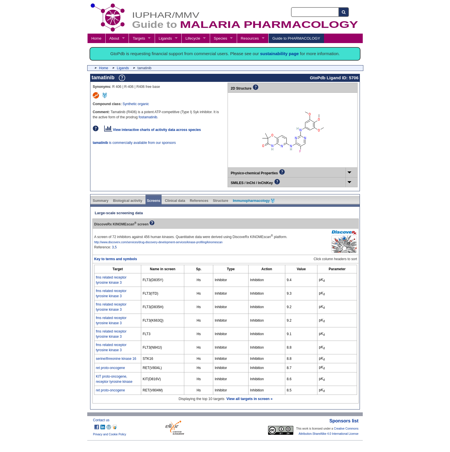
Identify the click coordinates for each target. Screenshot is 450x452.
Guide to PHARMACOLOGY (296, 38)
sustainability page (279, 53)
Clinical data (175, 201)
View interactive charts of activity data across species (152, 130)
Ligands (165, 38)
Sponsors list (343, 420)
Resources (250, 38)
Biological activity (127, 201)
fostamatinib (148, 117)
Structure (220, 201)
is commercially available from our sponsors (134, 143)
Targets (139, 38)
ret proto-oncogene (110, 368)
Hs (199, 280)
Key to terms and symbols (115, 259)
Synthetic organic (136, 104)
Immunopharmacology (254, 200)
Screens (153, 201)
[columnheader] (117, 269)
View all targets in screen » (249, 399)
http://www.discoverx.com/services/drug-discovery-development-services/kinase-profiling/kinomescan (158, 242)
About (114, 38)
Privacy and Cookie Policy (109, 434)
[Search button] (344, 12)
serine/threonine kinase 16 (116, 359)
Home (96, 38)
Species (220, 38)
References (199, 201)
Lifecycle (192, 38)
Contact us (101, 420)
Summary (100, 201)
